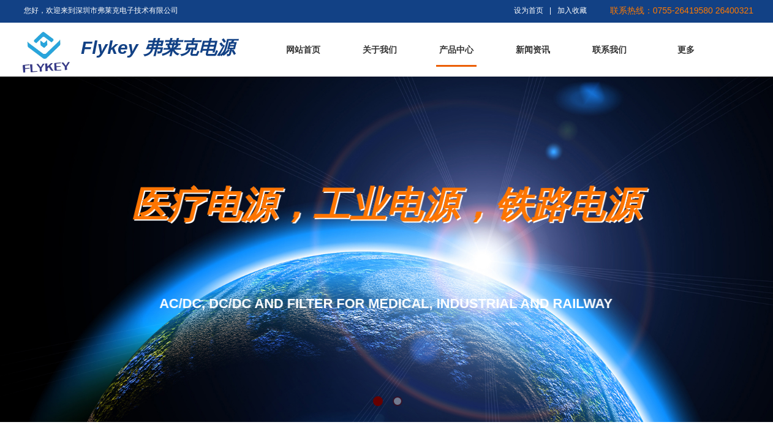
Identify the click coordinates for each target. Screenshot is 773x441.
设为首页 (528, 10)
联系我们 (609, 50)
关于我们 (380, 50)
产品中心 (456, 50)
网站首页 (303, 50)
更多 (686, 50)
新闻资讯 (533, 50)
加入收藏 (572, 10)
